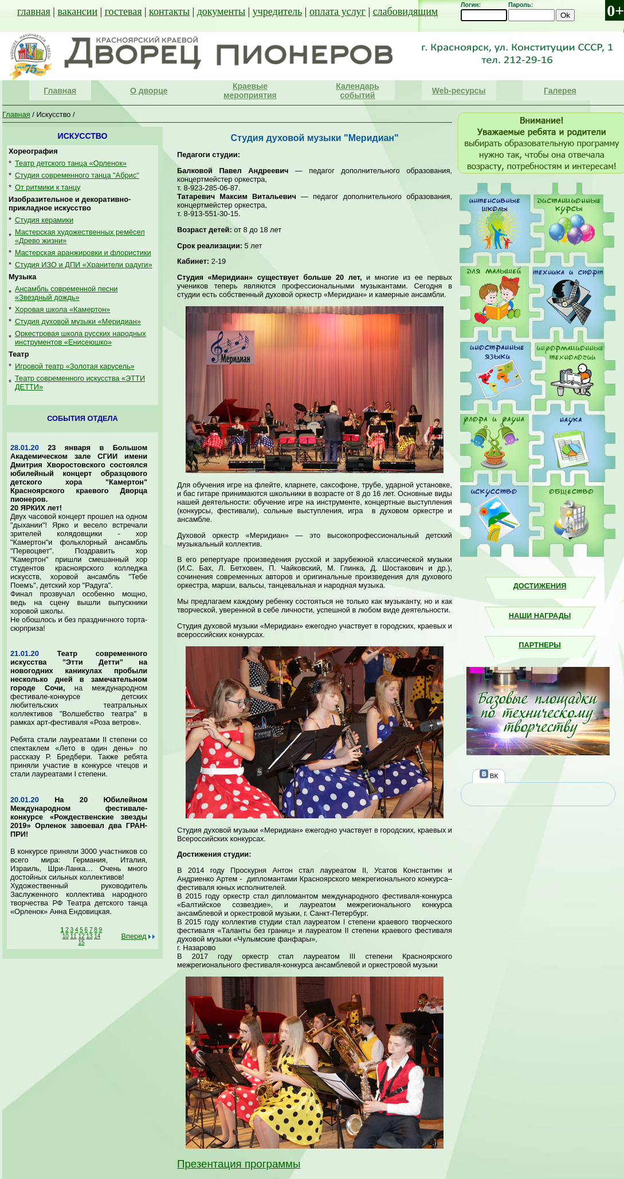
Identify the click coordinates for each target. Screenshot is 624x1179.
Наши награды (540, 615)
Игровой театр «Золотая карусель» (75, 366)
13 (89, 936)
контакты (169, 11)
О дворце (149, 90)
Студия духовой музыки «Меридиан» (78, 321)
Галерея (560, 90)
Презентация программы (238, 1164)
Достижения (540, 585)
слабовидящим (405, 11)
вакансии (77, 11)
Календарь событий (357, 90)
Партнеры (539, 645)
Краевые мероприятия (250, 90)
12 (81, 936)
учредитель (278, 11)
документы (221, 11)
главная (33, 11)
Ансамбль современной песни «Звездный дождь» (66, 293)
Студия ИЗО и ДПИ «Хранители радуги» (83, 264)
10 (65, 936)
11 (73, 936)
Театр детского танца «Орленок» (71, 163)
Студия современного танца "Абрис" (77, 175)
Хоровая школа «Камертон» (62, 309)
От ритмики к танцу (48, 187)
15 (81, 942)
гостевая (123, 11)
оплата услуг (337, 11)
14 (97, 936)
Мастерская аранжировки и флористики (83, 252)
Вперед (133, 936)
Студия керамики (44, 220)
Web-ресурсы (459, 90)
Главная (60, 90)
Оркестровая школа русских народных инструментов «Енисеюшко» (80, 337)
